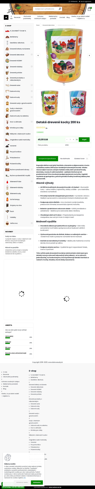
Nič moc (8, 347)
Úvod (37, 25)
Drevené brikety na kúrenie (17, 49)
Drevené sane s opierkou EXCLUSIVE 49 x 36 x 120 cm (75, 302)
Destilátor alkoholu (14, 43)
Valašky (10, 217)
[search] (60, 9)
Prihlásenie (74, 1)
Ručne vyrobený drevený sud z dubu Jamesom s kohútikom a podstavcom (49, 302)
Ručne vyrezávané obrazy (17, 170)
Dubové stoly (12, 91)
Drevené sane (12, 85)
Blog (68, 17)
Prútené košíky (13, 164)
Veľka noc (11, 223)
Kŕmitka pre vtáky (14, 128)
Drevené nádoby (13, 67)
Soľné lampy (12, 199)
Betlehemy (11, 37)
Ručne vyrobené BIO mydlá (17, 176)
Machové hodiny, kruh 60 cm (23, 306)
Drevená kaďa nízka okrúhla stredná (22, 292)
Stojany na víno (13, 205)
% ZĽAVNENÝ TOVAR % (15, 31)
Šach (9, 211)
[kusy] (69, 139)
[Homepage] (6, 17)
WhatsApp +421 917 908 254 (13, 487)
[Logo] (16, 9)
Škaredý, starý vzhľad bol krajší (15, 353)
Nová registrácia (86, 1)
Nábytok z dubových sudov (18, 134)
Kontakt (62, 17)
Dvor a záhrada (13, 122)
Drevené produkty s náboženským (15, 79)
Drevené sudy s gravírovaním (18, 103)
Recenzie (17, 17)
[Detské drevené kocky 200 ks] (63, 55)
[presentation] (38, 55)
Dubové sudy (12, 97)
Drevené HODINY (13, 61)
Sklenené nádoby (14, 187)
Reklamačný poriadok (53, 17)
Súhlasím (37, 482)
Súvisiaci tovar (81, 158)
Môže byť (8, 342)
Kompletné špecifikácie (47, 158)
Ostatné (10, 146)
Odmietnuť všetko (22, 482)
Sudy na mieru (10, 236)
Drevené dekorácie (14, 55)
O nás (11, 17)
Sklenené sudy (13, 193)
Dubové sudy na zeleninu (17, 116)
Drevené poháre (13, 73)
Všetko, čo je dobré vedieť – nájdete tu (80, 17)
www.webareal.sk (55, 487)
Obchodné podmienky (27, 17)
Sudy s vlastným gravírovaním (13, 109)
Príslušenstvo (12, 158)
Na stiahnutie (65, 158)
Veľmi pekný (9, 336)
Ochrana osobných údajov (40, 17)
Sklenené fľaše (13, 181)
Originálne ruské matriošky (17, 140)
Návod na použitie (11, 247)
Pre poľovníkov (13, 152)
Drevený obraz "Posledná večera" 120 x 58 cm (24, 269)
